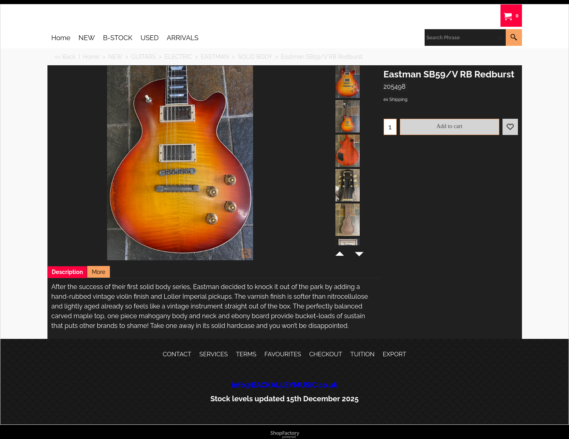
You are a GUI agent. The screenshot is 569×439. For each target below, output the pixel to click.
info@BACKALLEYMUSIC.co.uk (284, 385)
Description (67, 272)
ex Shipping (396, 99)
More (98, 272)
